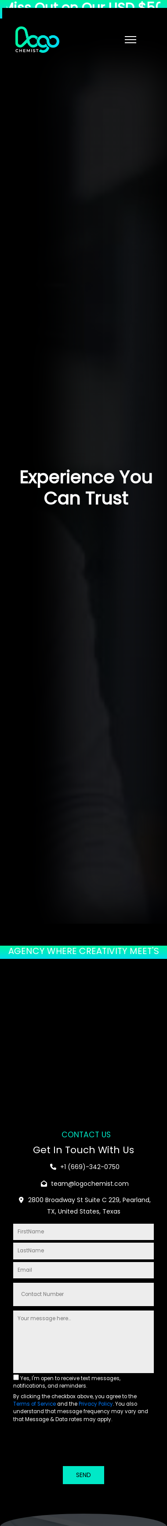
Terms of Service (34, 1403)
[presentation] (80, 1446)
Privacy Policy (96, 1403)
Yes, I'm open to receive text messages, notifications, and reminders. (66, 1381)
